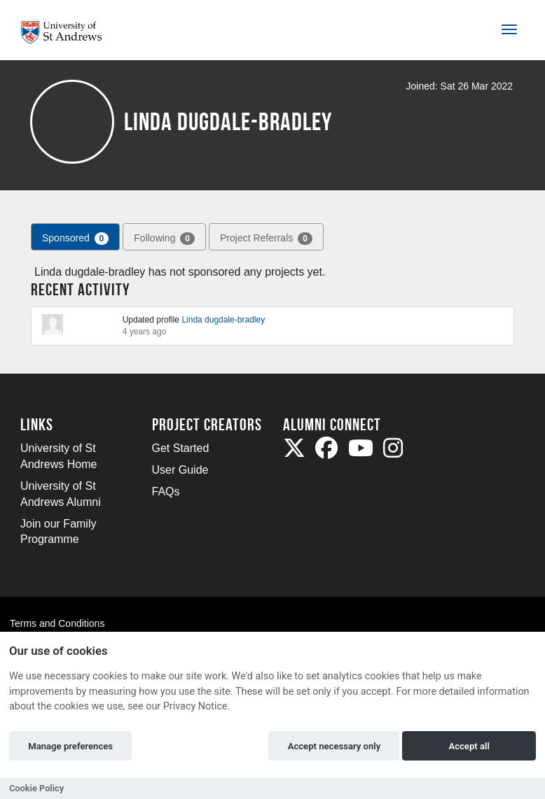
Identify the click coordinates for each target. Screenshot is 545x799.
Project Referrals (266, 238)
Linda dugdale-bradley (223, 320)
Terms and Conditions (57, 623)
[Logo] (67, 32)
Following (164, 238)
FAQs (166, 491)
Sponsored (75, 238)
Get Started (180, 448)
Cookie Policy (36, 788)
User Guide (180, 470)
